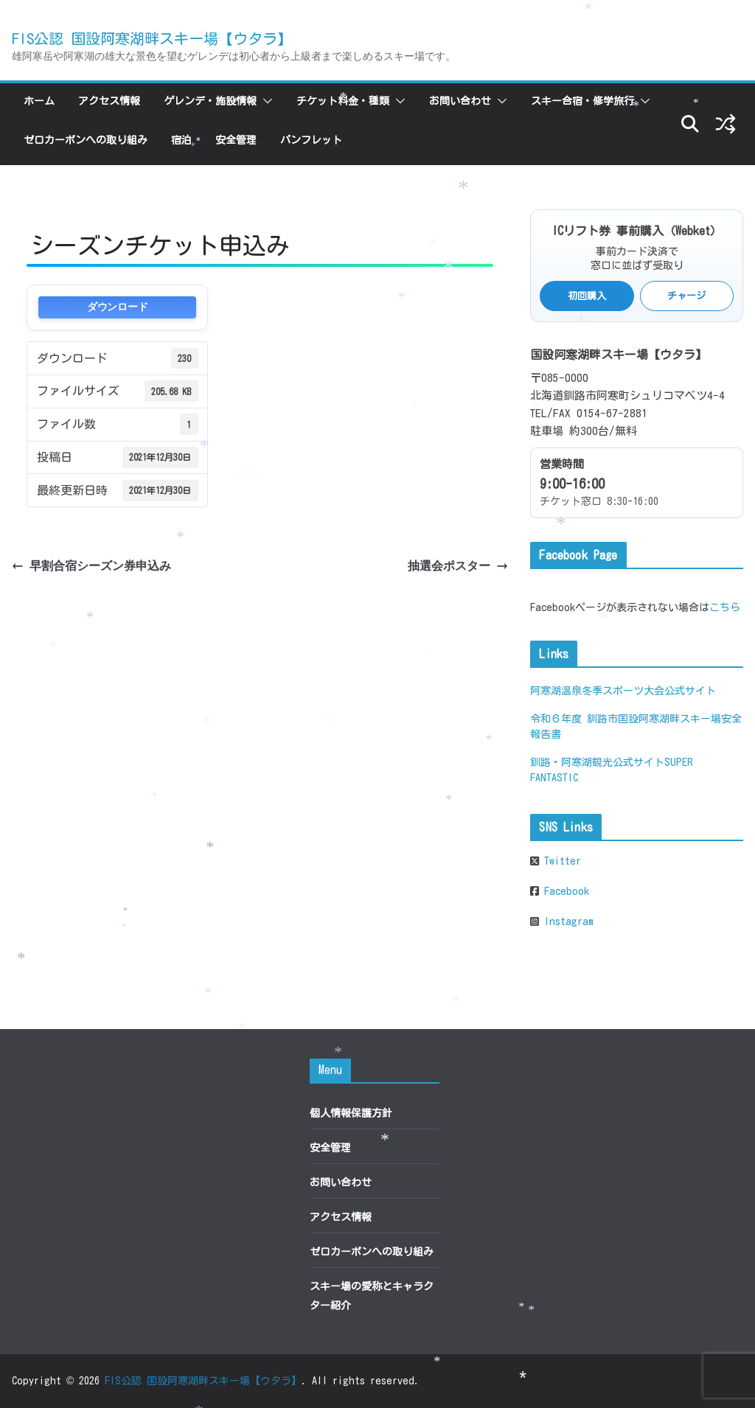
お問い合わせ (460, 101)
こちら (724, 607)
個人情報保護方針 (351, 1113)
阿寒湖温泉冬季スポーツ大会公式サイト (623, 691)
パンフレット (311, 140)
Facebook (564, 891)
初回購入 (587, 296)
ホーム (39, 101)
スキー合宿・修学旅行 (582, 101)
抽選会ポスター (458, 565)
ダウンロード (117, 307)
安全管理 (236, 140)
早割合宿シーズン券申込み (91, 565)
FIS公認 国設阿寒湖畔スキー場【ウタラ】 (152, 38)
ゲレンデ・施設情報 (210, 101)
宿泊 (181, 140)
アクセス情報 (109, 101)
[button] (265, 101)
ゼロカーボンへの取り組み (85, 140)
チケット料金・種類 (342, 101)
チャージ (686, 296)
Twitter (560, 861)
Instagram (566, 921)
